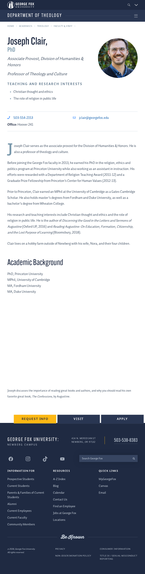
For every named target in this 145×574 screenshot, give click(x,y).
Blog (56, 486)
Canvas (103, 486)
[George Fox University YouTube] (62, 459)
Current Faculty (17, 517)
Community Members (21, 524)
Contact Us (60, 499)
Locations (59, 520)
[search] (134, 458)
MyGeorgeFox (107, 479)
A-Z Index (59, 479)
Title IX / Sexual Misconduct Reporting (118, 557)
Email (102, 492)
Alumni (12, 504)
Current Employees (19, 511)
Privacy (60, 549)
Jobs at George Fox (64, 513)
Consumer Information (115, 549)
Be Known (72, 537)
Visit (79, 419)
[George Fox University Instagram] (28, 459)
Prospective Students (20, 479)
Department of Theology (34, 15)
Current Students (18, 486)
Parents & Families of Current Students (25, 495)
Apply (122, 419)
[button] (129, 5)
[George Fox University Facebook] (10, 458)
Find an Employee (64, 506)
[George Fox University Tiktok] (45, 458)
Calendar (58, 492)
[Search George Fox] (104, 458)
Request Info (35, 419)
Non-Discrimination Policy (73, 555)
